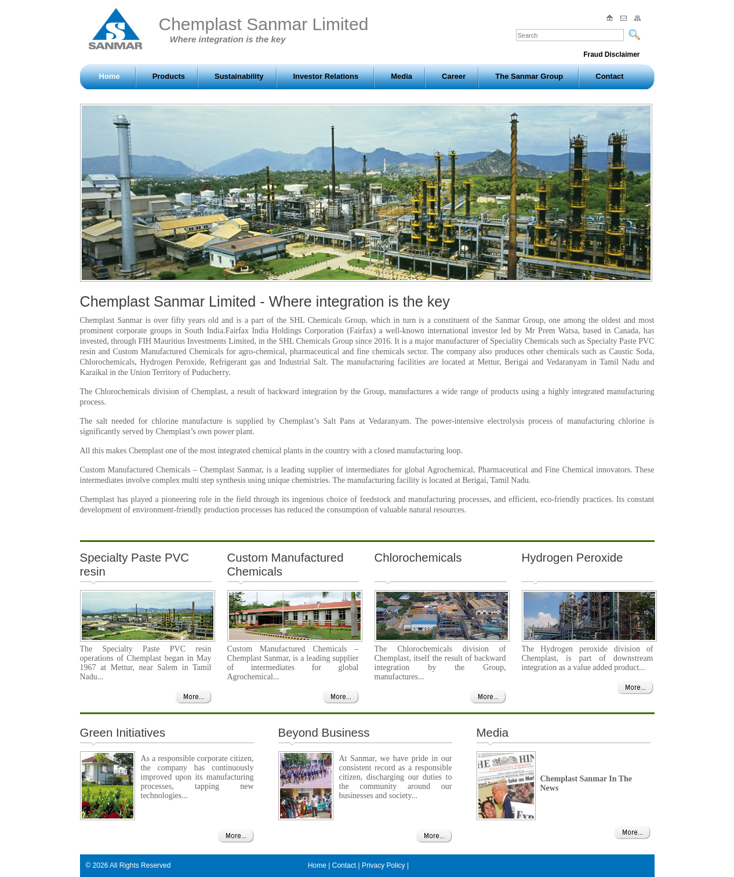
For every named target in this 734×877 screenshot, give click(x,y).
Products (168, 76)
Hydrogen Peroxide (572, 557)
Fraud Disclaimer (611, 54)
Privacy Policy (383, 865)
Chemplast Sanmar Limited (264, 29)
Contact (609, 76)
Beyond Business (324, 732)
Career (454, 76)
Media (401, 76)
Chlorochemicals (418, 557)
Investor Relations (326, 76)
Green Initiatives (123, 732)
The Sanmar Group (529, 76)
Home (109, 76)
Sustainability (239, 76)
